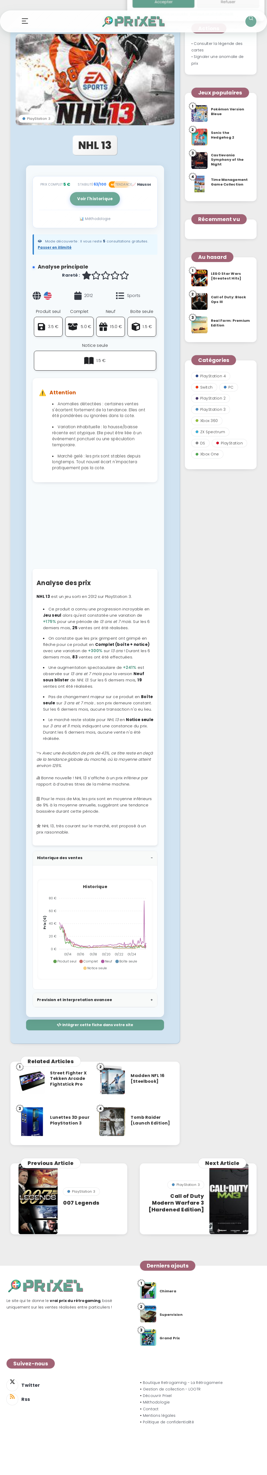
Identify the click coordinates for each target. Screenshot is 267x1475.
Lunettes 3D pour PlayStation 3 (69, 1120)
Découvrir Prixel (157, 1395)
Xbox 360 (207, 420)
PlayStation (229, 443)
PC (229, 387)
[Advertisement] (95, 528)
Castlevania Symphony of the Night (227, 160)
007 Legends (81, 1202)
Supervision (171, 1314)
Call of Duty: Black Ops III (228, 299)
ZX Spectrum (210, 432)
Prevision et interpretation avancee (74, 999)
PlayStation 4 (211, 376)
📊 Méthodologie (95, 218)
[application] (95, 927)
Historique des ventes (59, 857)
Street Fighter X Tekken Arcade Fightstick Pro (68, 1078)
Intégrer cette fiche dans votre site (95, 1024)
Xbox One (207, 454)
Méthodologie (156, 1402)
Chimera (168, 1291)
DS (200, 443)
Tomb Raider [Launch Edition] (150, 1120)
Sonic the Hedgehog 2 (222, 135)
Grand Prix (170, 1338)
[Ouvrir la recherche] (250, 21)
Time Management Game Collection (229, 182)
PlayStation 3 (36, 118)
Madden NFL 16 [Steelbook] (148, 1078)
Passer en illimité (54, 247)
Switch (204, 387)
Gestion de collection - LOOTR (172, 1389)
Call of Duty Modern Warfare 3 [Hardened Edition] (176, 1202)
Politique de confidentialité (168, 1422)
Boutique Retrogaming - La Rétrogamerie (183, 1382)
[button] (65, 961)
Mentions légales (159, 1415)
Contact (151, 1409)
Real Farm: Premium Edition (230, 323)
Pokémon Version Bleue (227, 111)
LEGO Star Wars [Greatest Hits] (226, 276)
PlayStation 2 (211, 398)
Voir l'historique (95, 198)
